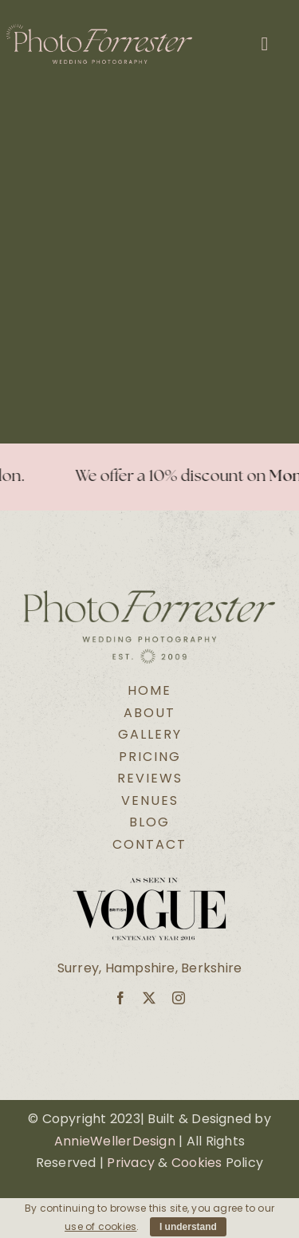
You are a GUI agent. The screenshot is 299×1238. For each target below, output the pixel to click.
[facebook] (120, 998)
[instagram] (178, 998)
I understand (188, 1226)
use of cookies (100, 1226)
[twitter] (149, 998)
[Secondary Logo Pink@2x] (99, 30)
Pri (115, 1162)
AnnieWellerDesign (114, 1141)
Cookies (196, 1162)
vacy (139, 1162)
